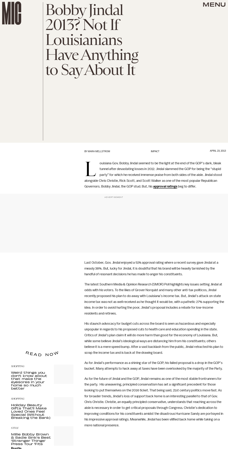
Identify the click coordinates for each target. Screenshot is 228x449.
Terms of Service (61, 335)
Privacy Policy (18, 337)
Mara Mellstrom (99, 151)
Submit (64, 330)
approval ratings (165, 186)
